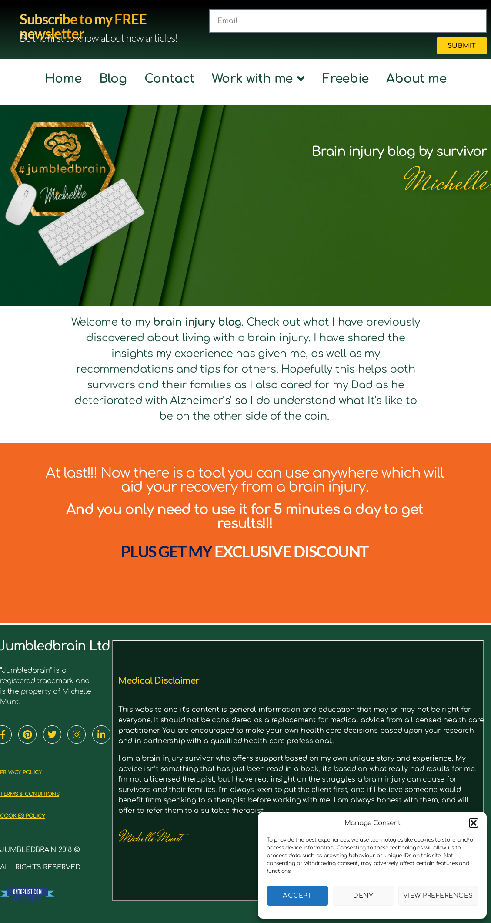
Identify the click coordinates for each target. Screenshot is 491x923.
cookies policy (37, 815)
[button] (473, 823)
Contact (169, 79)
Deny (363, 895)
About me (416, 79)
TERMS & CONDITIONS (49, 793)
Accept (297, 895)
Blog (113, 79)
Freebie (345, 79)
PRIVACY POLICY (35, 771)
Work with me (258, 78)
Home (63, 79)
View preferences (438, 895)
